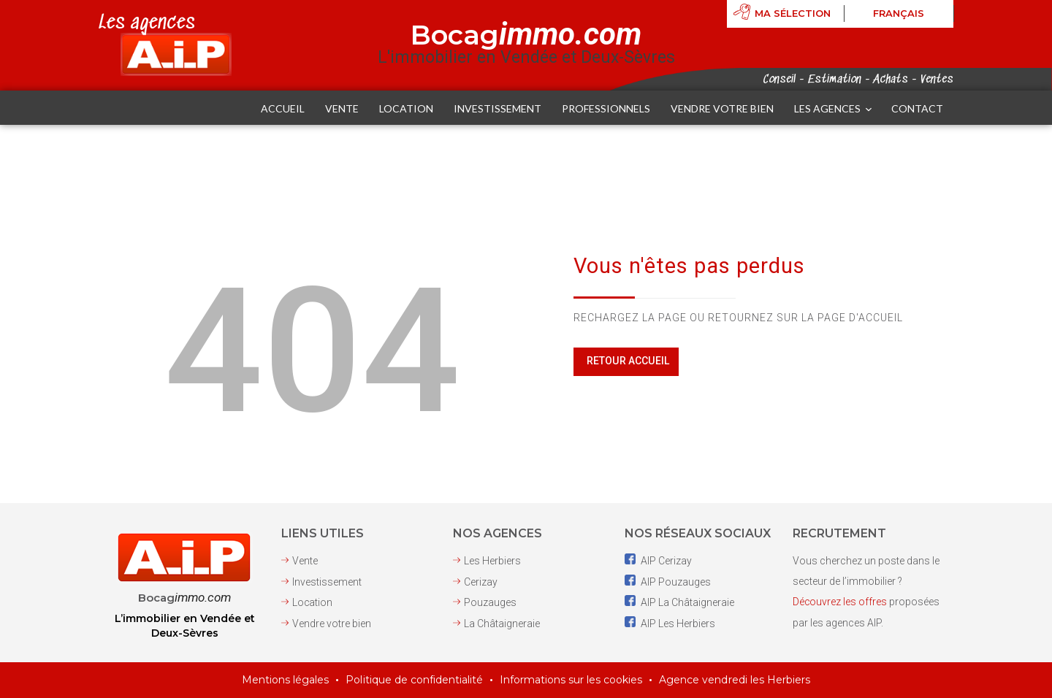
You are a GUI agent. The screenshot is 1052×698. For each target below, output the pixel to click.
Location (312, 602)
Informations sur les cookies (571, 680)
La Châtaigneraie (502, 623)
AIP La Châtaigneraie (679, 602)
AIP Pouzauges (668, 582)
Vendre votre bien (331, 623)
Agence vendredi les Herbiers (735, 680)
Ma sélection (793, 14)
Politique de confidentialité (415, 680)
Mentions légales (286, 680)
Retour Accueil (627, 361)
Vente (305, 561)
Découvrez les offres (840, 602)
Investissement (327, 582)
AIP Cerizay (658, 561)
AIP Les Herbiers (670, 623)
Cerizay (481, 582)
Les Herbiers (492, 561)
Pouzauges (490, 602)
